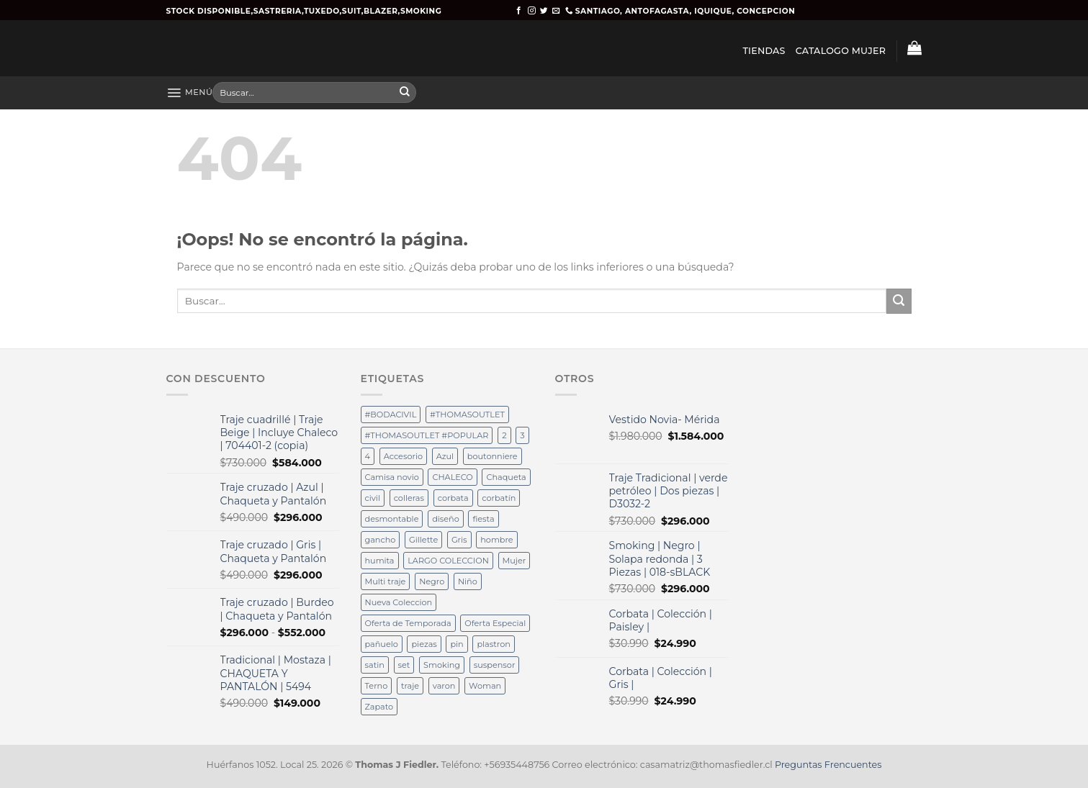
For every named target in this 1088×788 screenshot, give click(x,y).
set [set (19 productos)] (404, 665)
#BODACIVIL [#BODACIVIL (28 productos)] (391, 414)
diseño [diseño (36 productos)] (445, 519)
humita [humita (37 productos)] (380, 561)
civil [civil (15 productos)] (372, 498)
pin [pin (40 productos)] (456, 644)
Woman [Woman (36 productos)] (485, 686)
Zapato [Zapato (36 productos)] (379, 707)
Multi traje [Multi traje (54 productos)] (385, 581)
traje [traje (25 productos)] (410, 686)
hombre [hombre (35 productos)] (496, 540)
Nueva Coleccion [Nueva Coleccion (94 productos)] (399, 602)
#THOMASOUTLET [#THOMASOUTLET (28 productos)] (467, 414)
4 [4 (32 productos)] (367, 456)
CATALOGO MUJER (841, 50)
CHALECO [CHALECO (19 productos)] (452, 477)
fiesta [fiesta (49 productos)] (483, 519)
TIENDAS (763, 50)
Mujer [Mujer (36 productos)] (514, 561)
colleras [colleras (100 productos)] (409, 498)
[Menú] (189, 92)
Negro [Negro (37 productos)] (431, 581)
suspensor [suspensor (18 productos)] (495, 665)
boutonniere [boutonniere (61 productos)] (492, 456)
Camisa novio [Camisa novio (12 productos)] (392, 477)
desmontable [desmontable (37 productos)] (392, 519)
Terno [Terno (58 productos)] (376, 686)
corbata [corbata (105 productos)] (453, 498)
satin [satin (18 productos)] (375, 665)
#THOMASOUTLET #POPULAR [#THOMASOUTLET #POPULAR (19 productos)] (427, 435)
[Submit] (404, 93)
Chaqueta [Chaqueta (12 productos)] (506, 477)
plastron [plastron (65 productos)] (493, 644)
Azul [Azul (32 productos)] (445, 456)
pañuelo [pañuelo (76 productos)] (381, 644)
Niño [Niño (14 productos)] (467, 581)
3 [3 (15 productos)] (522, 435)
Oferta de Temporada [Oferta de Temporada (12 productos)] (408, 623)
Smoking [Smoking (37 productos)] (441, 665)
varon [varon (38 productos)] (444, 686)
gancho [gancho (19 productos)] (380, 540)
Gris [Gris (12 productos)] (459, 540)
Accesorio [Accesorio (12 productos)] (403, 456)
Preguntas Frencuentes (828, 764)
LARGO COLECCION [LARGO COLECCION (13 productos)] (448, 561)
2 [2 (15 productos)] (504, 435)
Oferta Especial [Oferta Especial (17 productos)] (495, 623)
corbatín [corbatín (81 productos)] (499, 498)
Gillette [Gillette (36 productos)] (423, 540)
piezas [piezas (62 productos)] (423, 644)
